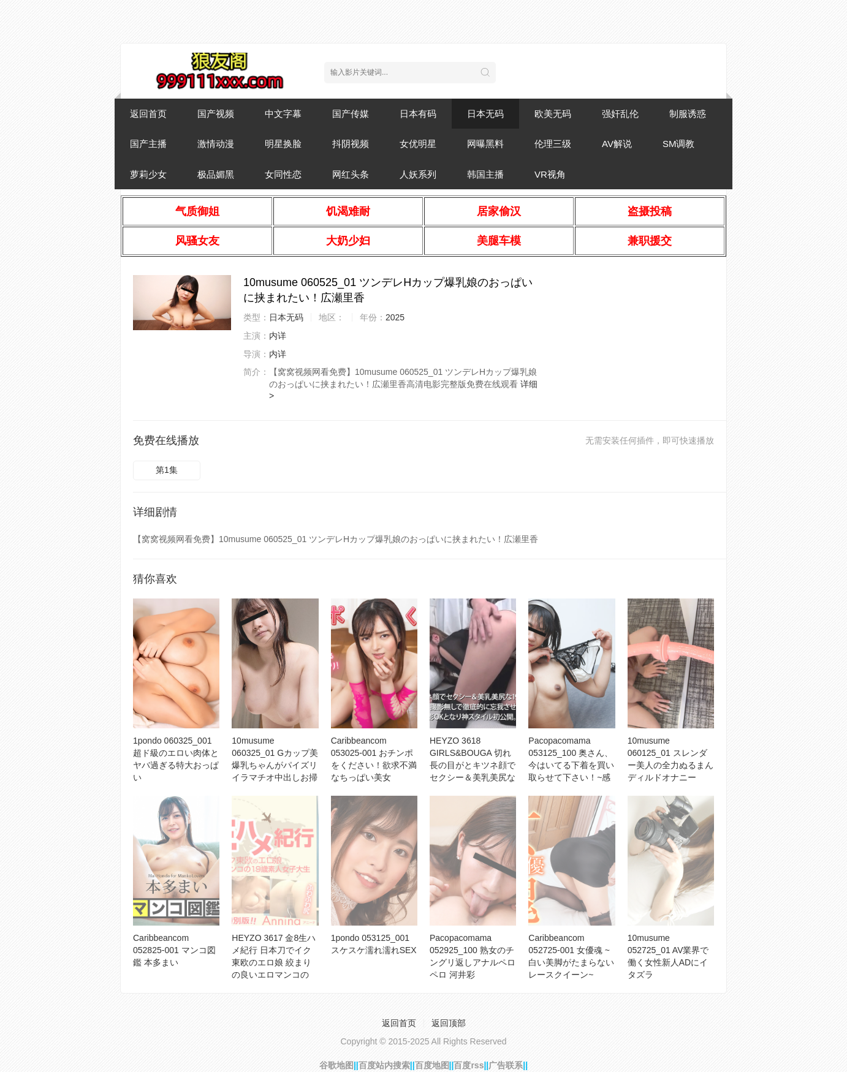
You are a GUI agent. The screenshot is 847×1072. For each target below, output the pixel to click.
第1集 (167, 470)
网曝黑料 (485, 143)
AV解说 (617, 143)
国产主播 (148, 143)
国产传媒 (350, 113)
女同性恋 (283, 174)
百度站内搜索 (384, 1065)
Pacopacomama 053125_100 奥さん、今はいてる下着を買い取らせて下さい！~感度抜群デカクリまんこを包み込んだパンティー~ (571, 777)
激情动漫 (215, 143)
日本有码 (418, 113)
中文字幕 (283, 113)
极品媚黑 (215, 174)
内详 (277, 336)
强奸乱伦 (620, 113)
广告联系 (505, 1065)
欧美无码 (552, 113)
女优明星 (418, 143)
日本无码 (485, 113)
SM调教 (679, 143)
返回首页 (148, 113)
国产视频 (215, 113)
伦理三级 (552, 143)
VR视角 (550, 174)
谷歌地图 (336, 1065)
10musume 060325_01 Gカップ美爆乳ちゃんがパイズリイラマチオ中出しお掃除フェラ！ (275, 765)
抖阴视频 (350, 143)
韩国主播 (485, 174)
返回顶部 (448, 1023)
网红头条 (350, 174)
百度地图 (432, 1065)
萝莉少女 (148, 174)
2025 (395, 317)
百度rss (469, 1065)
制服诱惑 (687, 113)
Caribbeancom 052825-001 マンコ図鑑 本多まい (174, 950)
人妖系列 (418, 174)
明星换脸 (283, 143)
